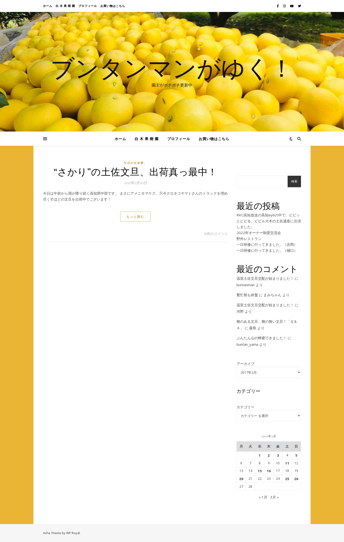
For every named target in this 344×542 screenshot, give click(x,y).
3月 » (274, 497)
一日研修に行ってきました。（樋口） (266, 250)
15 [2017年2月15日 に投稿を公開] (260, 470)
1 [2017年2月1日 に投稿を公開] (259, 455)
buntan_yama (247, 344)
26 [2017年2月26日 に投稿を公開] (296, 478)
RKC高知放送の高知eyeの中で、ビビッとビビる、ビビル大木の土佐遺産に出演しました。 (268, 221)
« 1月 (263, 497)
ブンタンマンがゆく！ (172, 67)
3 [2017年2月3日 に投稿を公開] (278, 455)
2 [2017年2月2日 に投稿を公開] (269, 455)
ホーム (47, 6)
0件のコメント (216, 233)
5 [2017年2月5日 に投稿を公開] (296, 455)
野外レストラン (249, 238)
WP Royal (73, 533)
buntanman (245, 284)
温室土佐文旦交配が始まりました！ (265, 278)
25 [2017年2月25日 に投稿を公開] (287, 478)
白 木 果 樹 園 (65, 6)
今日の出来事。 (135, 163)
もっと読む (135, 216)
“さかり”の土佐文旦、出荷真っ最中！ (135, 171)
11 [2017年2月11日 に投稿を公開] (287, 463)
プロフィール (87, 6)
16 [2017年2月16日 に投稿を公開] (269, 470)
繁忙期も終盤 (247, 294)
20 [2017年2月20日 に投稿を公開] (241, 478)
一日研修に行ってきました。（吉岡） (266, 244)
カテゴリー (245, 407)
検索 (294, 181)
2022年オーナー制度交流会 (258, 232)
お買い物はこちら (112, 6)
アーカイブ (245, 363)
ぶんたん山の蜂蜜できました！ (261, 337)
